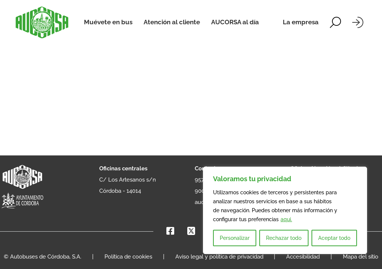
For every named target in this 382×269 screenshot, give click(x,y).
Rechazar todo (283, 238)
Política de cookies (128, 256)
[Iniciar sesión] (357, 22)
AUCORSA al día (235, 22)
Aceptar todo (334, 238)
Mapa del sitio (360, 256)
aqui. (286, 219)
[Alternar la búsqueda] (335, 22)
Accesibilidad (303, 256)
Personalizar (235, 238)
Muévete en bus (108, 22)
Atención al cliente (172, 22)
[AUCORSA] (42, 22)
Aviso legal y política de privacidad (219, 256)
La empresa (301, 22)
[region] (285, 210)
